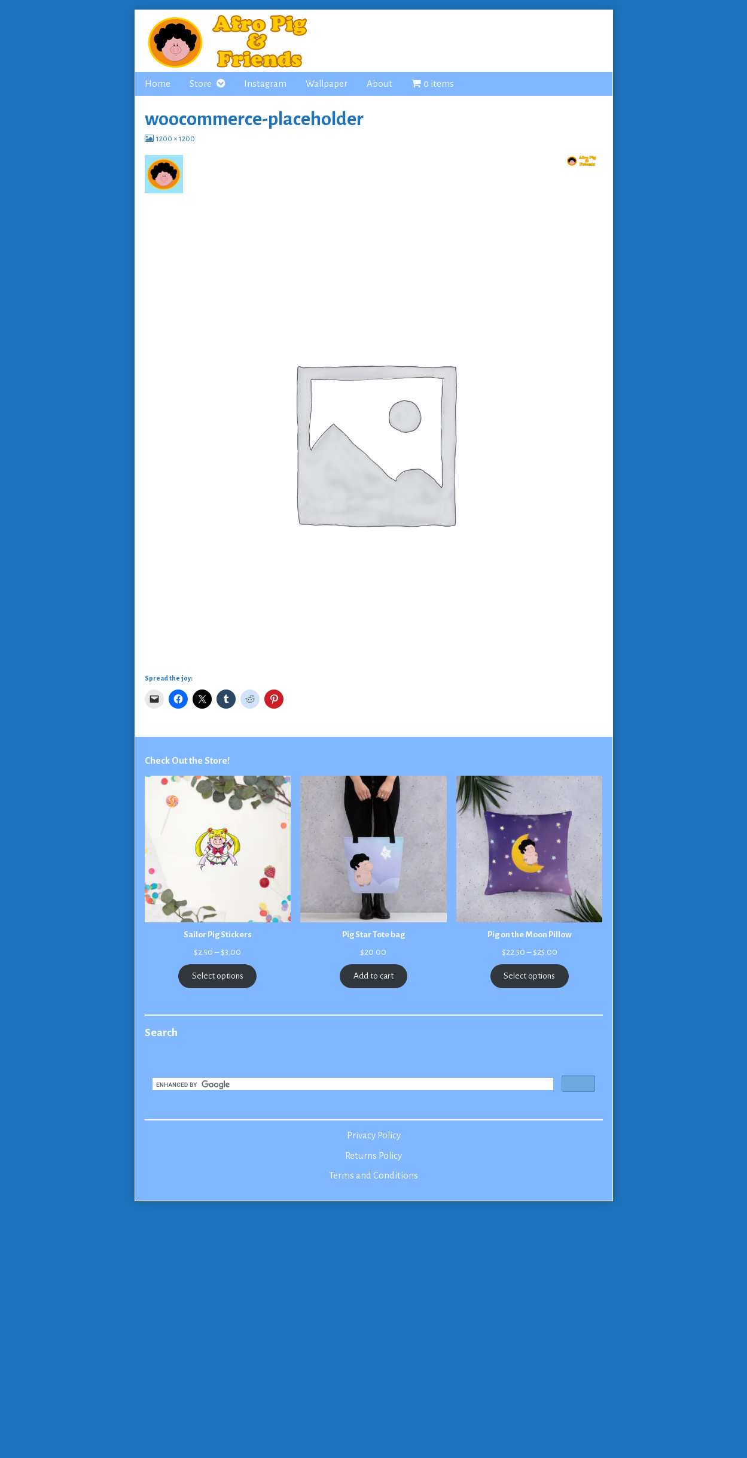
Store (201, 84)
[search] (351, 1085)
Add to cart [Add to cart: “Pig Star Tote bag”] (373, 975)
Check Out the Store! (187, 761)
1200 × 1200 (175, 139)
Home (157, 84)
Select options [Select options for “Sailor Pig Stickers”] (217, 975)
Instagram (265, 84)
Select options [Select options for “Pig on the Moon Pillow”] (529, 975)
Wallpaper (326, 84)
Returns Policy (373, 1156)
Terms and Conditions (373, 1175)
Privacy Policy (374, 1135)
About (379, 84)
